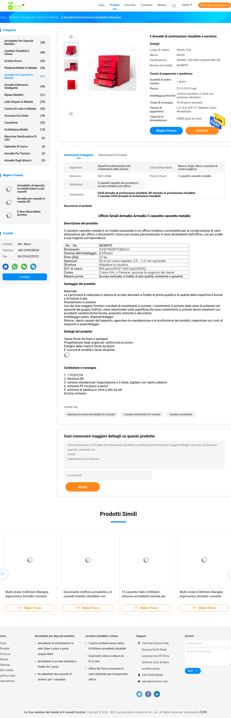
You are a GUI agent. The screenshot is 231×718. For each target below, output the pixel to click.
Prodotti (5, 648)
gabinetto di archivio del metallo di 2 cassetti (91, 414)
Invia (83, 487)
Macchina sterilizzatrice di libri (24, 138)
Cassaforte (24, 123)
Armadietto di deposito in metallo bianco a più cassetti (31, 188)
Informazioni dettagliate (78, 155)
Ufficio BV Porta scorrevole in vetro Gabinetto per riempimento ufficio (108, 674)
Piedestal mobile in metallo (24, 68)
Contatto (24, 276)
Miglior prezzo (166, 130)
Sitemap (5, 664)
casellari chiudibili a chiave (24, 52)
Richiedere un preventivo (214, 5)
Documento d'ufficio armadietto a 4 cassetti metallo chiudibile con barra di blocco (88, 596)
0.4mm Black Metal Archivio (28, 213)
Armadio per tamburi (24, 153)
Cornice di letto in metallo (24, 109)
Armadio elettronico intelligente (24, 86)
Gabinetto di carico (24, 146)
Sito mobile (6, 670)
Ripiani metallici (24, 95)
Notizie (4, 659)
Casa (3, 643)
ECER (203, 712)
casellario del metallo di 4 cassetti (142, 414)
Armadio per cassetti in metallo (24, 76)
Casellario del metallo (180, 414)
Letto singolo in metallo (24, 102)
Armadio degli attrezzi (24, 160)
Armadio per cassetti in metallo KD (31, 200)
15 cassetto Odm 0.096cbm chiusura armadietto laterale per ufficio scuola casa (144, 596)
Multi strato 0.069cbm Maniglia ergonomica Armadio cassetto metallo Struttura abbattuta (27, 596)
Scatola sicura (24, 61)
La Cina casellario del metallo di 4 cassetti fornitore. (55, 712)
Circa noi (5, 654)
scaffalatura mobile (24, 129)
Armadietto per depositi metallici (24, 42)
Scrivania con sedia (24, 116)
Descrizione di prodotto (113, 155)
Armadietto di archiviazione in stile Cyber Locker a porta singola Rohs (56, 649)
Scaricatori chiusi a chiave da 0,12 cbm (106, 658)
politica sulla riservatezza (7, 678)
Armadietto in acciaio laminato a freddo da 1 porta (57, 664)
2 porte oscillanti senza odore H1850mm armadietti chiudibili (107, 646)
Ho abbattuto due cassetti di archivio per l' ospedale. (55, 676)
